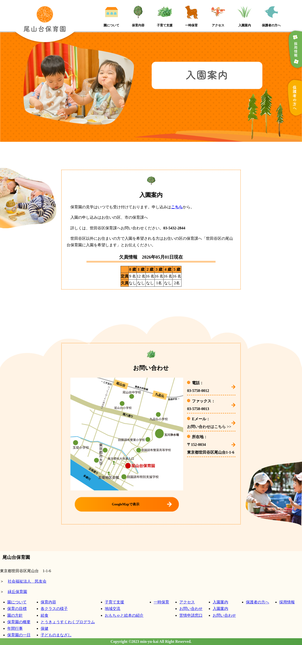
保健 (44, 628)
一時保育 (161, 602)
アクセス (187, 602)
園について (17, 602)
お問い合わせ (191, 609)
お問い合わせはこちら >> (209, 427)
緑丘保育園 (17, 592)
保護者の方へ (257, 602)
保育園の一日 (18, 635)
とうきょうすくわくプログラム (68, 622)
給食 (44, 615)
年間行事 (15, 628)
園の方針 (15, 615)
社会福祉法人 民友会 (27, 581)
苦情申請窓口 (191, 615)
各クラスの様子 (54, 609)
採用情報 (287, 602)
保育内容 (48, 602)
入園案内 (220, 602)
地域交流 (112, 609)
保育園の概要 (18, 622)
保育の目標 (17, 609)
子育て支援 (114, 602)
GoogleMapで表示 (125, 504)
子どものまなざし (56, 635)
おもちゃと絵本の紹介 (124, 615)
